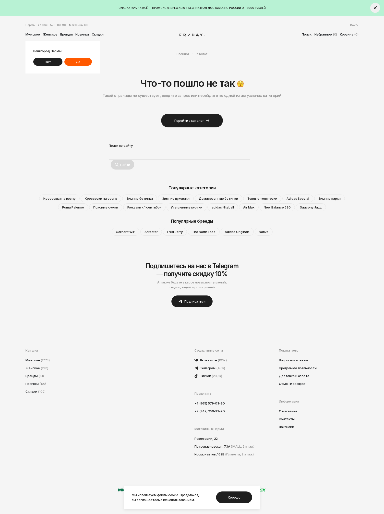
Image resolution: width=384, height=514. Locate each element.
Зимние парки (329, 198)
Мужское (32, 34)
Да (78, 62)
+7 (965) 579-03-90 (52, 25)
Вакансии (286, 427)
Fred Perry (175, 232)
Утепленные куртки (186, 207)
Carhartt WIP (125, 232)
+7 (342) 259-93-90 (209, 411)
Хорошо (234, 497)
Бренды (66, 34)
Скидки (98, 34)
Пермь (30, 25)
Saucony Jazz (311, 207)
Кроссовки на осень (101, 198)
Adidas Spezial (298, 198)
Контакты (287, 419)
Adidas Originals (237, 232)
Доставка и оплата (294, 376)
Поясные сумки (105, 207)
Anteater (151, 232)
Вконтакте (210, 360)
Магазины (78, 25)
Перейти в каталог (192, 120)
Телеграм (209, 368)
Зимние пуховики (176, 198)
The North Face (204, 232)
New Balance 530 (277, 207)
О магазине (288, 411)
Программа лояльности (297, 368)
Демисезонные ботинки (218, 198)
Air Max (248, 207)
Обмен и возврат (292, 384)
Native (263, 232)
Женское (50, 34)
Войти (354, 25)
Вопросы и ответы (293, 360)
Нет (48, 62)
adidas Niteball (223, 207)
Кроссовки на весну (59, 198)
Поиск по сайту (121, 145)
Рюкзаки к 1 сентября (144, 207)
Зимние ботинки (139, 198)
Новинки (82, 34)
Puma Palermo (73, 207)
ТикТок (208, 376)
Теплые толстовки (262, 198)
